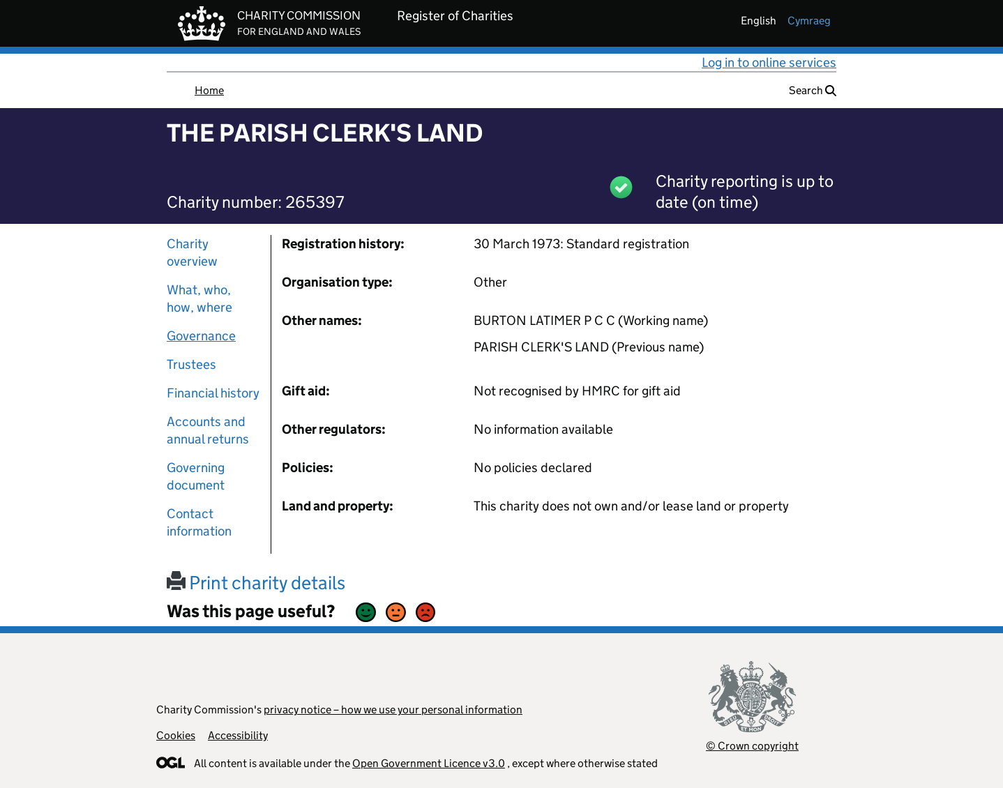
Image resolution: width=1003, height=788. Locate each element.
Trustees (191, 364)
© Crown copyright (752, 745)
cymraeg (809, 20)
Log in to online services (769, 62)
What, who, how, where (199, 298)
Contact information (199, 522)
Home (209, 90)
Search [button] (812, 90)
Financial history (213, 393)
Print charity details (256, 582)
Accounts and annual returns (208, 430)
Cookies (175, 735)
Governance (201, 336)
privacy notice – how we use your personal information (393, 709)
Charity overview (192, 252)
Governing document (196, 476)
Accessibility (238, 735)
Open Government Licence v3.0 (428, 763)
